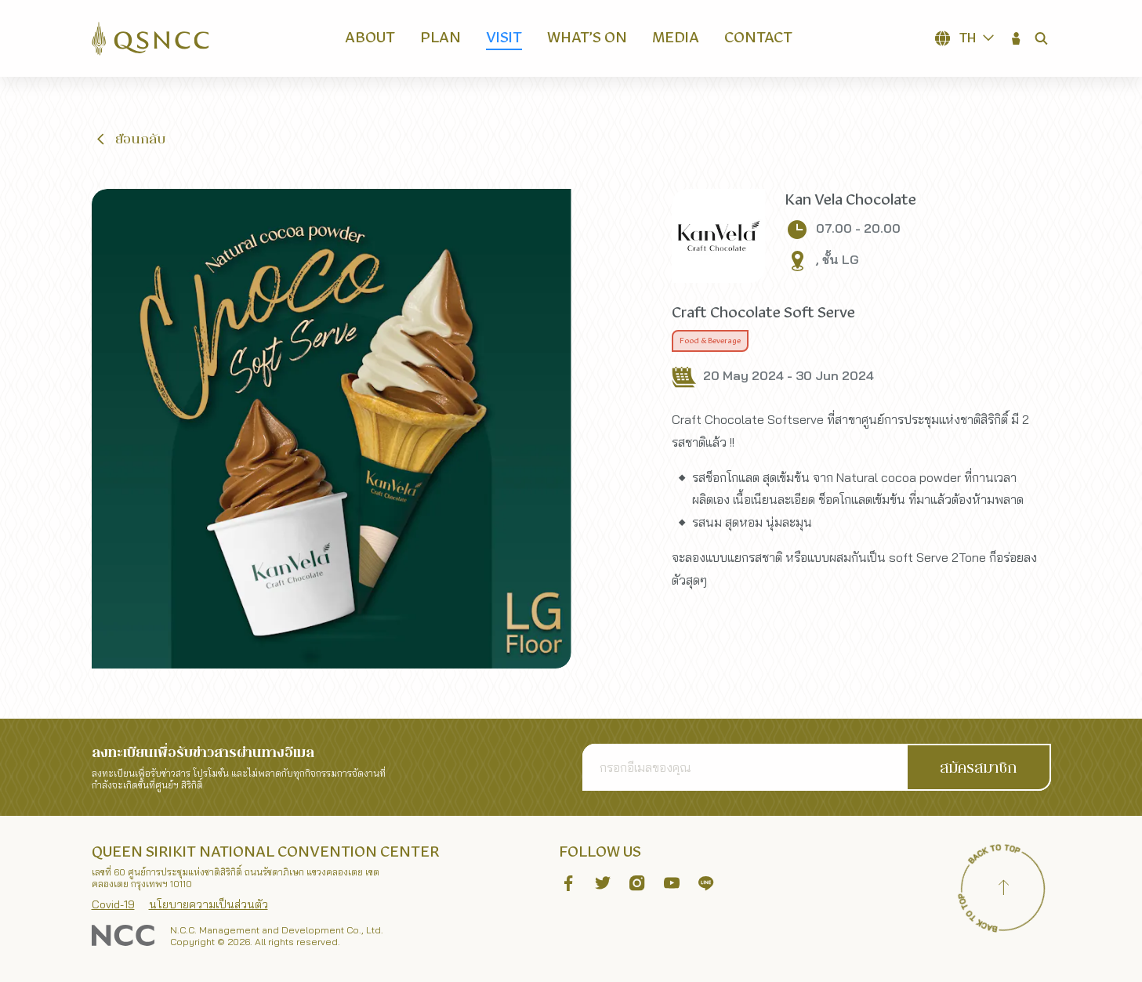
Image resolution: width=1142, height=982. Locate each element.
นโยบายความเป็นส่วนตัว (208, 904)
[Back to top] (1004, 889)
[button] (1016, 38)
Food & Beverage (710, 341)
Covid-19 (113, 904)
